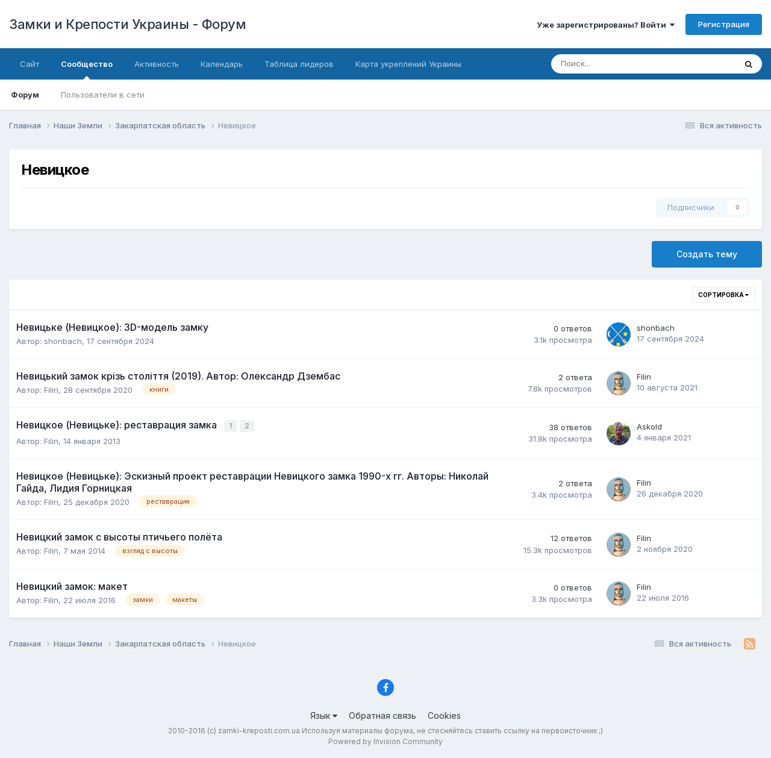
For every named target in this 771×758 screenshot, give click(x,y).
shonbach (63, 341)
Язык (323, 714)
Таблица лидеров (299, 64)
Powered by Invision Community (385, 740)
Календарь (222, 64)
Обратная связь (382, 714)
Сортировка (723, 294)
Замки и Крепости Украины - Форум (127, 24)
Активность (156, 64)
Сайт (29, 64)
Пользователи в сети (103, 94)
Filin (51, 390)
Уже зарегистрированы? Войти (606, 25)
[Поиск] (603, 64)
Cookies (444, 714)
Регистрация (723, 24)
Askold (649, 426)
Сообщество (87, 69)
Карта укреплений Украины (408, 64)
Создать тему (706, 254)
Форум (25, 94)
